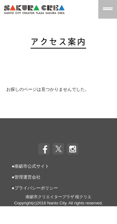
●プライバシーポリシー (35, 187)
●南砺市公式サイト (30, 166)
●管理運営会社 (26, 177)
